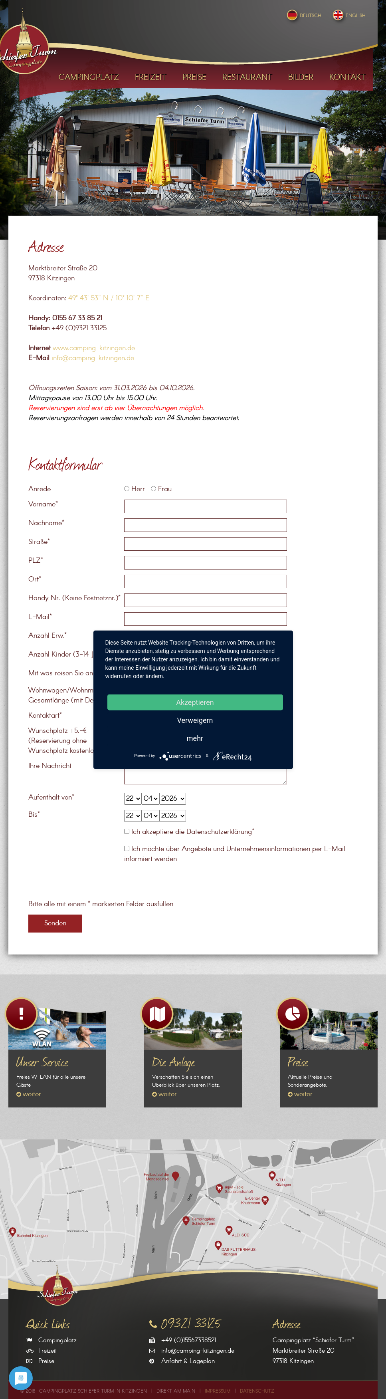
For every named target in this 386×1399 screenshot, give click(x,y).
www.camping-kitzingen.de (94, 348)
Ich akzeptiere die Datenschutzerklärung (191, 832)
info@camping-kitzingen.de (92, 358)
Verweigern (195, 720)
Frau (161, 489)
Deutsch (303, 15)
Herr (134, 489)
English (348, 15)
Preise (46, 1361)
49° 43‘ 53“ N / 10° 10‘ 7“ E (108, 298)
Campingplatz (57, 1340)
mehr (195, 738)
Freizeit (47, 1350)
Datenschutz (257, 1391)
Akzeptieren (195, 702)
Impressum (217, 1391)
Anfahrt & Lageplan (188, 1361)
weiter (32, 1094)
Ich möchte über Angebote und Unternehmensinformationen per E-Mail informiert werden (234, 854)
